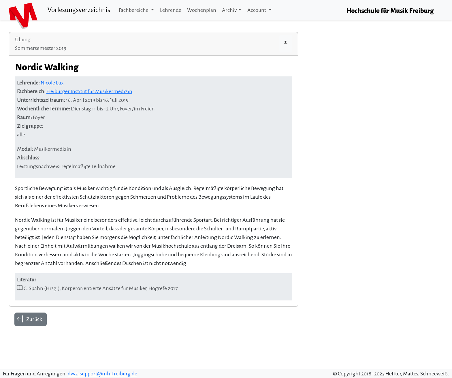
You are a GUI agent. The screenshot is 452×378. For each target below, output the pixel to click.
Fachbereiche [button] (134, 10)
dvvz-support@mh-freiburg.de (102, 374)
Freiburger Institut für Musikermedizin (89, 91)
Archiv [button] (229, 10)
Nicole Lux (52, 83)
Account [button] (257, 10)
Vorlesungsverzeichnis (79, 10)
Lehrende (170, 10)
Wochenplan (201, 10)
